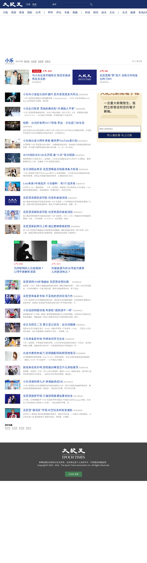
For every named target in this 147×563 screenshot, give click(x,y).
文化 (112, 12)
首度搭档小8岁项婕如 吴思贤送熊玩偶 (47, 281)
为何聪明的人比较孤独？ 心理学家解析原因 (29, 270)
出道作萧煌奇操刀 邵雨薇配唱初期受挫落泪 (49, 353)
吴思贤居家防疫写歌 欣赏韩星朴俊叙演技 (48, 211)
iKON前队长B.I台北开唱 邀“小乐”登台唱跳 (49, 154)
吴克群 (34, 61)
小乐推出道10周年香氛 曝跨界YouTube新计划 (50, 140)
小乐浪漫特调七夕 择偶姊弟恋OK (43, 381)
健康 (132, 12)
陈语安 (27, 61)
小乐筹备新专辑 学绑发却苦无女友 (44, 338)
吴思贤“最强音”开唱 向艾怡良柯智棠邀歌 (48, 410)
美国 (13, 12)
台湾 (38, 12)
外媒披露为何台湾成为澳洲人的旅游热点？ (67, 270)
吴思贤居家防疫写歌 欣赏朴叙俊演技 (45, 197)
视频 (75, 12)
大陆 (5, 12)
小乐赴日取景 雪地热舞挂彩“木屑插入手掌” (49, 108)
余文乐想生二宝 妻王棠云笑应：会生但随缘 (49, 324)
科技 (87, 12)
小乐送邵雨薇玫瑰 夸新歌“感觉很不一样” (48, 310)
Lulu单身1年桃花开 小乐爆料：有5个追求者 (49, 183)
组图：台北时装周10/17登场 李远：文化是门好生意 (54, 122)
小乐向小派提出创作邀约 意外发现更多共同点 (50, 94)
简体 (34, 4)
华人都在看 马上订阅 (119, 135)
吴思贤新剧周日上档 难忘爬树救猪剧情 (46, 226)
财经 (95, 12)
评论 (58, 12)
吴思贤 (41, 61)
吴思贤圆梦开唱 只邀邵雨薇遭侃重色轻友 (48, 395)
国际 (29, 12)
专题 (66, 12)
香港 (21, 12)
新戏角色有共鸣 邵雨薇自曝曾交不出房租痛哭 (50, 367)
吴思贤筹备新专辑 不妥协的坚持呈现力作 (48, 295)
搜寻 (91, 4)
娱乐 (104, 12)
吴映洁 (47, 61)
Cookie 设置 (73, 474)
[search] (72, 4)
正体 (28, 4)
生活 (124, 12)
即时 (50, 12)
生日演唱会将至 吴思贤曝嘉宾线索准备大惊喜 (50, 169)
